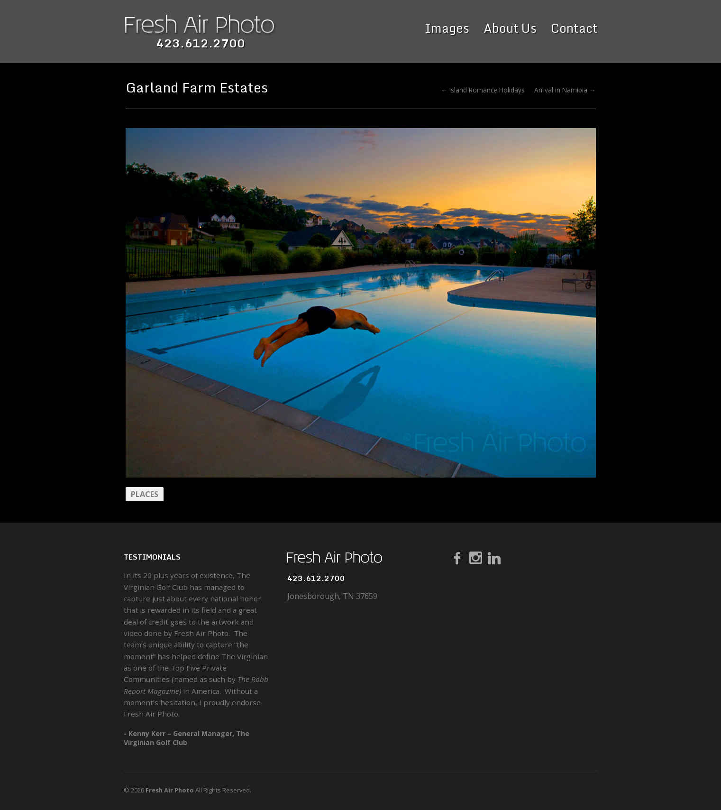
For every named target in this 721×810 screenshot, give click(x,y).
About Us (510, 28)
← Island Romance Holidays (483, 89)
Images (447, 28)
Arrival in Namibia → (565, 89)
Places (144, 494)
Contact (574, 28)
